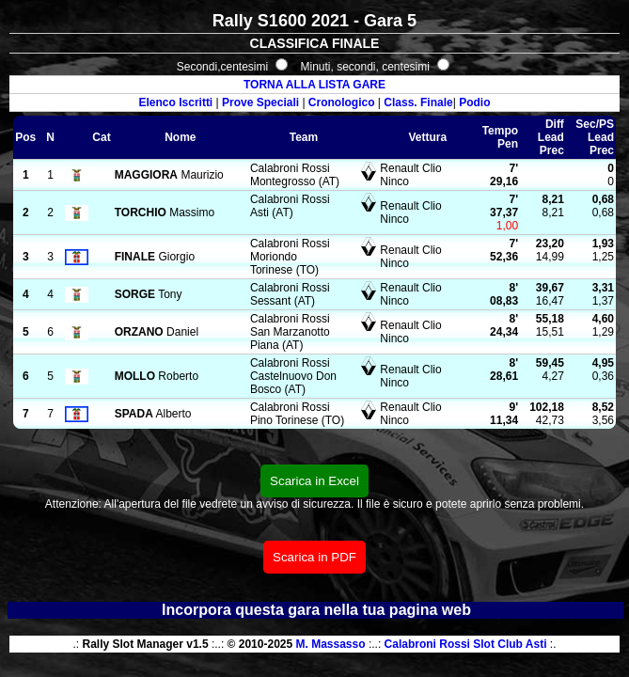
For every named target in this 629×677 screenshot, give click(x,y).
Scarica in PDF (314, 557)
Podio (474, 102)
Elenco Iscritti (176, 102)
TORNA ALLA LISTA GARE (314, 84)
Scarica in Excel (314, 481)
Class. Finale (418, 102)
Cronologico (341, 102)
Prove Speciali (260, 102)
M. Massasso (331, 644)
